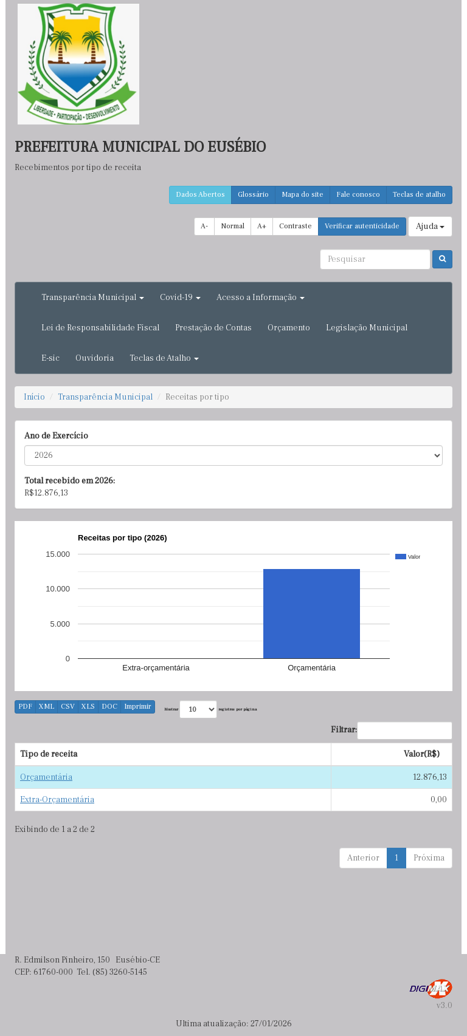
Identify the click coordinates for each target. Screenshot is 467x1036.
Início (34, 397)
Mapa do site (302, 194)
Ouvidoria (94, 358)
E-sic (50, 358)
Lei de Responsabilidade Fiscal (100, 327)
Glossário (253, 194)
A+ (261, 226)
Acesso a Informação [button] (260, 297)
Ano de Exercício (56, 436)
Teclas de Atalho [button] (164, 358)
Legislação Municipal (366, 327)
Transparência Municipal (105, 397)
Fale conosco (358, 194)
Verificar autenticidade (362, 226)
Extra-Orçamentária (57, 799)
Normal (232, 226)
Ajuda (430, 226)
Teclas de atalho (419, 194)
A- (204, 226)
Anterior (363, 858)
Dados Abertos (200, 194)
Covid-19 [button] (180, 297)
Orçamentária (46, 777)
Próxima (429, 858)
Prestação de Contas (213, 327)
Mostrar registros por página (210, 709)
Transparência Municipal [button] (92, 297)
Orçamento (289, 327)
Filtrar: (391, 730)
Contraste (295, 226)
